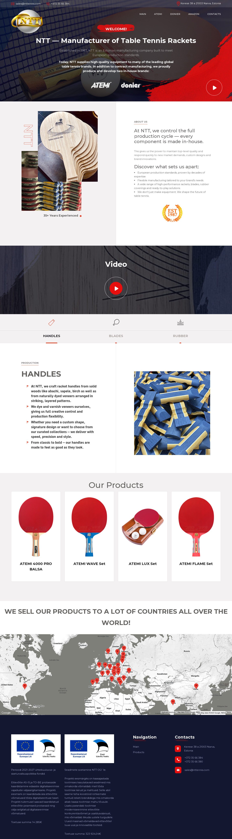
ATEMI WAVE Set (89, 564)
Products (138, 752)
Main (136, 746)
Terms (228, 712)
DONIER (175, 14)
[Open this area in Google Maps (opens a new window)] (6, 713)
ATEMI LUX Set (143, 564)
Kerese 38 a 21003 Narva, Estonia (199, 3)
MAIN (142, 14)
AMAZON (193, 14)
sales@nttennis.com (26, 4)
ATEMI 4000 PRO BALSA (36, 566)
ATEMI (158, 14)
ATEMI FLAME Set (196, 564)
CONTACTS (214, 14)
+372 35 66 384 (57, 4)
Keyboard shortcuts (168, 712)
